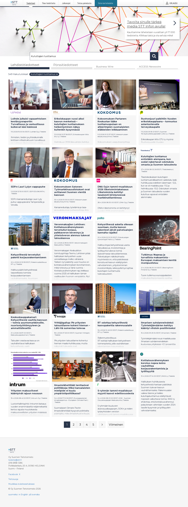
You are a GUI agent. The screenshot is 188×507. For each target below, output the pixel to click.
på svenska (34, 494)
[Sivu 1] (67, 424)
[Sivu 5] (93, 424)
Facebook (13, 474)
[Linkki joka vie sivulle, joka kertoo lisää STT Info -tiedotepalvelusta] (152, 28)
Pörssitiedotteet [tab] (65, 65)
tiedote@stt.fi (15, 460)
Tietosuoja (13, 479)
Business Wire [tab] (104, 66)
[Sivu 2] (73, 424)
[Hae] (90, 56)
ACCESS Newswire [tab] (150, 66)
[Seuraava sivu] (102, 424)
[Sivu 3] (80, 424)
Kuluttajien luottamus (44, 74)
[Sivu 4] (86, 424)
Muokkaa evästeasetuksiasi (21, 484)
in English (23, 494)
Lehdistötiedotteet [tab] (25, 65)
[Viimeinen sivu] (116, 424)
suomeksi (13, 494)
